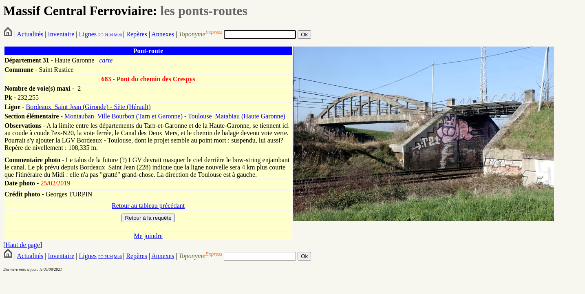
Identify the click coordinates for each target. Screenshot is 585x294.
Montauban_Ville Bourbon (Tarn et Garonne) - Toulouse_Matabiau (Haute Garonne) (174, 116)
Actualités (30, 34)
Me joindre (148, 235)
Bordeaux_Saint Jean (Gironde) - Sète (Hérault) (88, 106)
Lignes (88, 34)
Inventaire (61, 34)
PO (101, 35)
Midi (117, 35)
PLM (108, 35)
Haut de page (22, 244)
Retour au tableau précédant (148, 205)
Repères (136, 34)
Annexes (162, 34)
